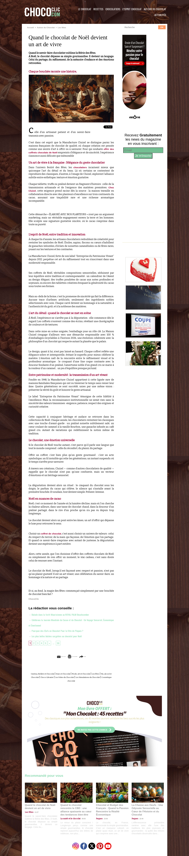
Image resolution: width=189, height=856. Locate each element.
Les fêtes (60, 27)
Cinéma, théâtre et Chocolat (45, 673)
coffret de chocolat (52, 533)
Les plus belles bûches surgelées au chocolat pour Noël (58, 636)
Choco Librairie (71, 676)
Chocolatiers (112, 9)
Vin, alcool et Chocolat (49, 676)
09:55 (81, 814)
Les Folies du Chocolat (94, 676)
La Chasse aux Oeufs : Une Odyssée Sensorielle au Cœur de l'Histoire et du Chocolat (146, 807)
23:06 (104, 817)
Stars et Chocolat (72, 673)
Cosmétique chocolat (86, 680)
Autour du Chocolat (155, 9)
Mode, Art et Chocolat (95, 673)
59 (59, 643)
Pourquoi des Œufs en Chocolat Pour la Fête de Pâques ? (59, 630)
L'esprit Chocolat (132, 9)
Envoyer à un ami (48, 656)
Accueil (30, 27)
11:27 (34, 811)
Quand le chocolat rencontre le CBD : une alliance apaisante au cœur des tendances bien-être (76, 807)
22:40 (140, 814)
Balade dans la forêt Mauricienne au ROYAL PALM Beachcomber (62, 614)
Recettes (98, 9)
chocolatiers (80, 167)
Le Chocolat (84, 9)
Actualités (160, 15)
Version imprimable (76, 656)
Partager (98, 656)
